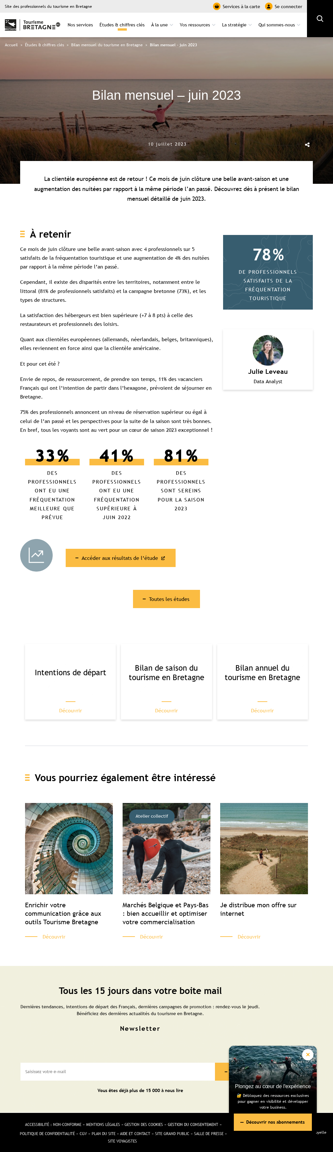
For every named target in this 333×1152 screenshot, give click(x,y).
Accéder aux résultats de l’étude (121, 557)
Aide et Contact (135, 1134)
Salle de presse (209, 1134)
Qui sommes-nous (277, 25)
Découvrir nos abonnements (275, 1122)
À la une (159, 25)
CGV (83, 1134)
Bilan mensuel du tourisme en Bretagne (107, 45)
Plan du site (103, 1134)
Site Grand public (172, 1134)
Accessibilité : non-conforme (53, 1125)
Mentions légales (103, 1125)
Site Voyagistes (122, 1142)
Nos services (80, 25)
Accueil (11, 45)
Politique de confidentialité (47, 1134)
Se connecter (283, 6)
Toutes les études (169, 599)
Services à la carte (236, 6)
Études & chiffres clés (122, 25)
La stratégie (234, 25)
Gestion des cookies (144, 1125)
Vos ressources (195, 25)
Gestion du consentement (193, 1125)
